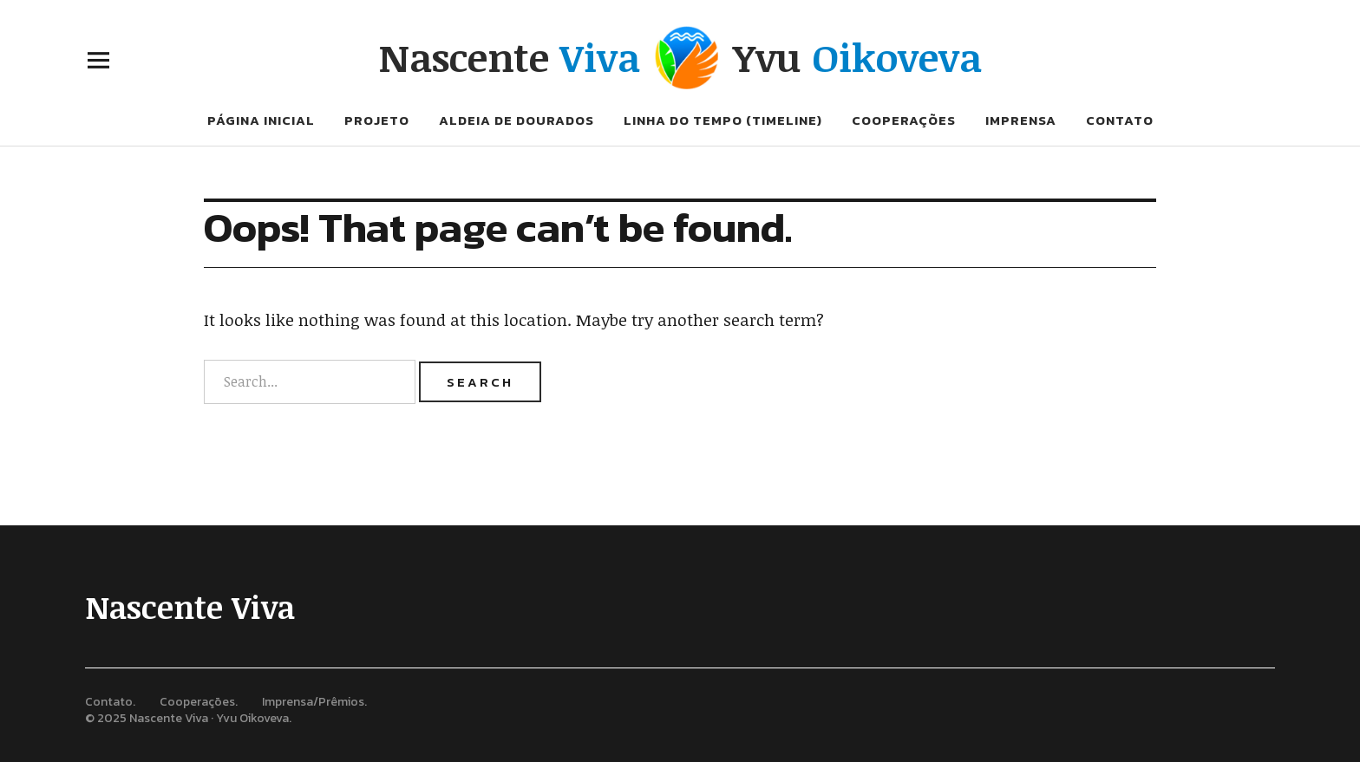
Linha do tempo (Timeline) (723, 120)
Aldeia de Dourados (516, 120)
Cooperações (904, 120)
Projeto (376, 120)
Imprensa (1020, 120)
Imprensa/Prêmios (313, 702)
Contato (1120, 120)
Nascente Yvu (680, 56)
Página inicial (261, 120)
